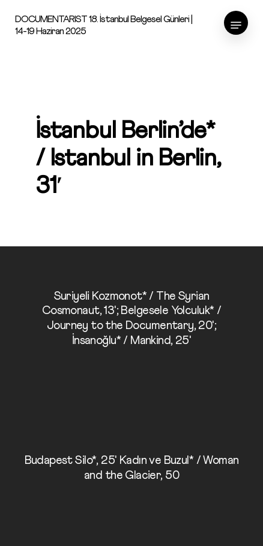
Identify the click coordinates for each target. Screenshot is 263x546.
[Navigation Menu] (236, 25)
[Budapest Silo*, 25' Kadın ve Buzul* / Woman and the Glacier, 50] (131, 471)
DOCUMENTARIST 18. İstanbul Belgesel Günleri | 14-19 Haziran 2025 (103, 25)
